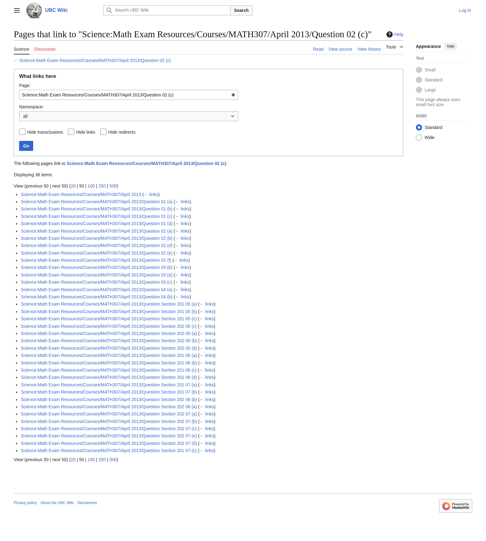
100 (91, 185)
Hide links (85, 132)
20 (73, 185)
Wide (430, 137)
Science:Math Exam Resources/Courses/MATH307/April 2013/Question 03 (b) (97, 267)
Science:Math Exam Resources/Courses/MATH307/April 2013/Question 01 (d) (97, 223)
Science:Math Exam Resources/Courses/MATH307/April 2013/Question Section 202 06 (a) (109, 406)
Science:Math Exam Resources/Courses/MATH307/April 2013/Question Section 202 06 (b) (109, 399)
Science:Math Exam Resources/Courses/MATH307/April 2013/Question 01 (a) (97, 201)
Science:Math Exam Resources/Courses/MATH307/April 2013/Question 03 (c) (96, 282)
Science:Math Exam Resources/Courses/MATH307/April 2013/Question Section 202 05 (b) (109, 340)
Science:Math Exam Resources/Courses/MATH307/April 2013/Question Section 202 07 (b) (109, 421)
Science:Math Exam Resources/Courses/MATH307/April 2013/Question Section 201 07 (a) (109, 384)
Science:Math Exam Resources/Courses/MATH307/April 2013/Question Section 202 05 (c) (109, 326)
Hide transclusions (45, 132)
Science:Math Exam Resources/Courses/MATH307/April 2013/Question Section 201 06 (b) (109, 362)
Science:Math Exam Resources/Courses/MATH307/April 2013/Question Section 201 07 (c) (109, 450)
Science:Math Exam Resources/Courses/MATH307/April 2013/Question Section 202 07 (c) (109, 428)
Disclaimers (87, 503)
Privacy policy (25, 503)
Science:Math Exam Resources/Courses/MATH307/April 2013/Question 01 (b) (97, 208)
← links (151, 194)
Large (430, 89)
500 (112, 185)
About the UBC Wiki (57, 503)
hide (450, 46)
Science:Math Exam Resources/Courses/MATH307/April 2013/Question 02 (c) (95, 60)
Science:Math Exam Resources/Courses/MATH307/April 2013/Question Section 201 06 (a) (109, 355)
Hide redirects (121, 132)
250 (102, 185)
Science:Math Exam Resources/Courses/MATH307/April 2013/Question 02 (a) (97, 231)
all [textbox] (25, 116)
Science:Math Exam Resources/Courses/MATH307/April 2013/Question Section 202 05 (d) (109, 348)
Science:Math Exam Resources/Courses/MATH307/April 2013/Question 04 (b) (97, 296)
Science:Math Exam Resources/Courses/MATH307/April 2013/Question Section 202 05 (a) (109, 333)
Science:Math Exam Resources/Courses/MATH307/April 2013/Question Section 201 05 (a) (109, 304)
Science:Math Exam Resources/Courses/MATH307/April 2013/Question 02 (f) (96, 260)
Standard (433, 79)
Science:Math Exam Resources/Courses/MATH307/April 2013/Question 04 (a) (97, 289)
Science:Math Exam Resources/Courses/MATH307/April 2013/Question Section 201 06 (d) (109, 377)
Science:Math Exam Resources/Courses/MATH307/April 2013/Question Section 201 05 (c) (109, 318)
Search (241, 10)
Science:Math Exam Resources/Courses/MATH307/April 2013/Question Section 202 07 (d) (109, 443)
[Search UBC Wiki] (166, 10)
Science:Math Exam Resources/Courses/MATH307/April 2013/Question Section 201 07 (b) (109, 391)
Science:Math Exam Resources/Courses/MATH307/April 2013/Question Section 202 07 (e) (109, 435)
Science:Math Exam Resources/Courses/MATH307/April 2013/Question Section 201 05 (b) (109, 311)
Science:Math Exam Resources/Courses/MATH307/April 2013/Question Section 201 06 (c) (109, 370)
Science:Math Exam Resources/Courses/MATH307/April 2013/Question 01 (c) (96, 216)
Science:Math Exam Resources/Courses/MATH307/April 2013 (81, 194)
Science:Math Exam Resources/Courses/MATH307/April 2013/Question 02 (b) (97, 238)
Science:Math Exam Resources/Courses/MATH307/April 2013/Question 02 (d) (97, 245)
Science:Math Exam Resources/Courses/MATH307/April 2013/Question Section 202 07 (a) (109, 413)
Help (394, 34)
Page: (25, 85)
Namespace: (31, 106)
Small (430, 69)
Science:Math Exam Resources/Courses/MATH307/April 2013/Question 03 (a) (97, 274)
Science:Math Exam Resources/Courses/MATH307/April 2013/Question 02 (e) (97, 252)
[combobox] (128, 95)
